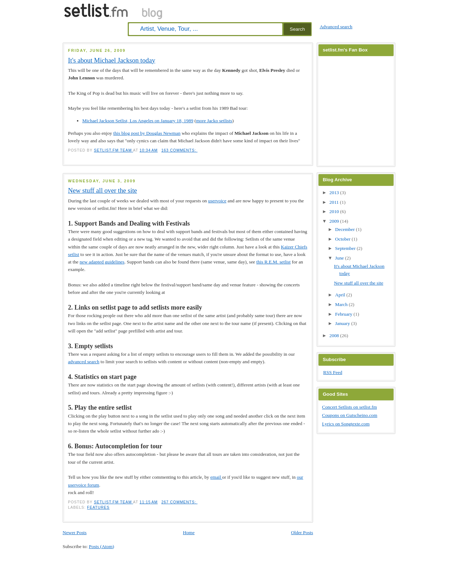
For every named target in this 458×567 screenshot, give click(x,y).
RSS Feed (332, 372)
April (340, 294)
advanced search (83, 361)
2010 (335, 211)
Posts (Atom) (101, 546)
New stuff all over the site (102, 190)
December (345, 229)
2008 (335, 335)
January (343, 323)
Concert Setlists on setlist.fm (349, 407)
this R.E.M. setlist (273, 262)
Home (189, 532)
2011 (335, 202)
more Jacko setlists (214, 120)
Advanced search (336, 26)
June (340, 258)
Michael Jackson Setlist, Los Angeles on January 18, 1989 (137, 120)
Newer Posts (75, 532)
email (216, 477)
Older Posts (302, 532)
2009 (335, 221)
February (344, 314)
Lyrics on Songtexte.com (346, 424)
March (342, 304)
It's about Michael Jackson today (111, 60)
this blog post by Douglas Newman (147, 133)
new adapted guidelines (102, 262)
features (98, 507)
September (346, 248)
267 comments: (179, 502)
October (343, 239)
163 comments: (179, 150)
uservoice (217, 200)
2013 (335, 192)
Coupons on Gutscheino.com (349, 415)
